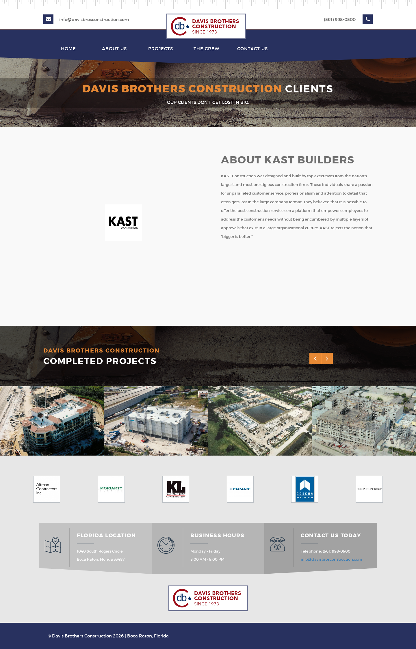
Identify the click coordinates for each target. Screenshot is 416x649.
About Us (114, 48)
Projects (160, 48)
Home (68, 48)
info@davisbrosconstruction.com (94, 19)
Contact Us (252, 48)
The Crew (207, 48)
